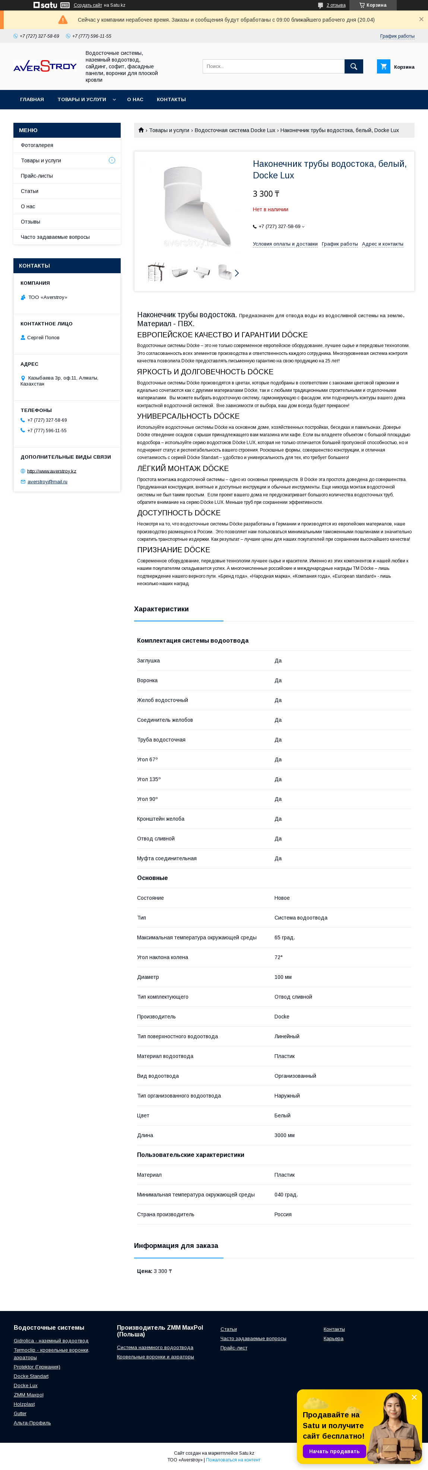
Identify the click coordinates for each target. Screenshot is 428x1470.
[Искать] (354, 66)
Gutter (20, 1413)
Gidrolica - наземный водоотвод (51, 1340)
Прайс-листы (37, 176)
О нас (135, 99)
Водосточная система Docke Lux (235, 130)
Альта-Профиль (32, 1423)
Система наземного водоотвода (155, 1347)
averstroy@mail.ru (47, 481)
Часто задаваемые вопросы (55, 237)
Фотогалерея (37, 145)
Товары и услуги (81, 99)
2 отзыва (336, 5)
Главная (32, 99)
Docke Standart (31, 1376)
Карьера (333, 1338)
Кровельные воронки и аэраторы (155, 1357)
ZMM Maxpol (29, 1395)
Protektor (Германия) (37, 1367)
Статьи (29, 191)
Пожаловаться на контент (233, 1460)
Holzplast (24, 1404)
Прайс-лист (234, 1348)
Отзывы (30, 222)
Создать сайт (88, 5)
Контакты (171, 99)
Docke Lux (26, 1385)
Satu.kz (246, 1453)
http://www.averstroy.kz (51, 471)
